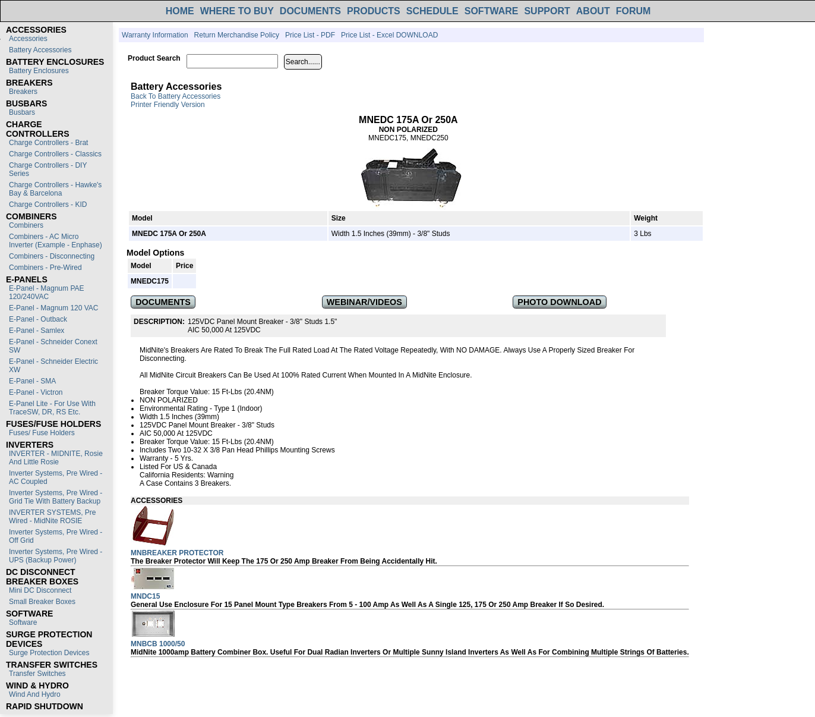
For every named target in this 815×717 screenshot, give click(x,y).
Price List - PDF (310, 35)
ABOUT (593, 11)
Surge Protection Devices (49, 653)
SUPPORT (547, 11)
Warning (220, 475)
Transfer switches (37, 673)
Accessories (28, 38)
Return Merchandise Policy (236, 35)
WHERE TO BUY (237, 11)
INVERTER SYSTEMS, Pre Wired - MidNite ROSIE (52, 516)
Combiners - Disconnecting (51, 256)
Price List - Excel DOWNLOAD (389, 35)
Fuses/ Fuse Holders (42, 433)
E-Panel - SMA (32, 381)
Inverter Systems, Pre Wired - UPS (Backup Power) (55, 556)
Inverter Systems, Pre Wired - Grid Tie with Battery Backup (55, 497)
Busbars (22, 112)
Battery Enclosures (39, 71)
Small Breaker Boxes (42, 602)
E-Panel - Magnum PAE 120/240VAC (46, 292)
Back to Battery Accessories (175, 96)
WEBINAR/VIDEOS (364, 302)
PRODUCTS (373, 11)
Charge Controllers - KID (48, 204)
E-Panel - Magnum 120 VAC (54, 308)
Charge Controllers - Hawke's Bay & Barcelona (55, 189)
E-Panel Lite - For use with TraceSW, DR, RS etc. (52, 408)
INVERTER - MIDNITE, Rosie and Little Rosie (56, 457)
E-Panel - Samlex (36, 330)
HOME (180, 11)
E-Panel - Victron (36, 392)
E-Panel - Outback (38, 319)
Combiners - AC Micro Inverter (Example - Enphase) (55, 240)
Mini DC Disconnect (40, 590)
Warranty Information (155, 35)
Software (23, 622)
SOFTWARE (492, 11)
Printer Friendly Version (168, 104)
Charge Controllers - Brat (48, 143)
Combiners (26, 225)
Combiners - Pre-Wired (45, 267)
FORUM (633, 11)
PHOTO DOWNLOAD (559, 302)
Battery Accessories (40, 50)
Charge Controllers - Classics (55, 154)
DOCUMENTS (310, 11)
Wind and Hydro (35, 694)
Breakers (23, 91)
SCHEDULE (432, 11)
